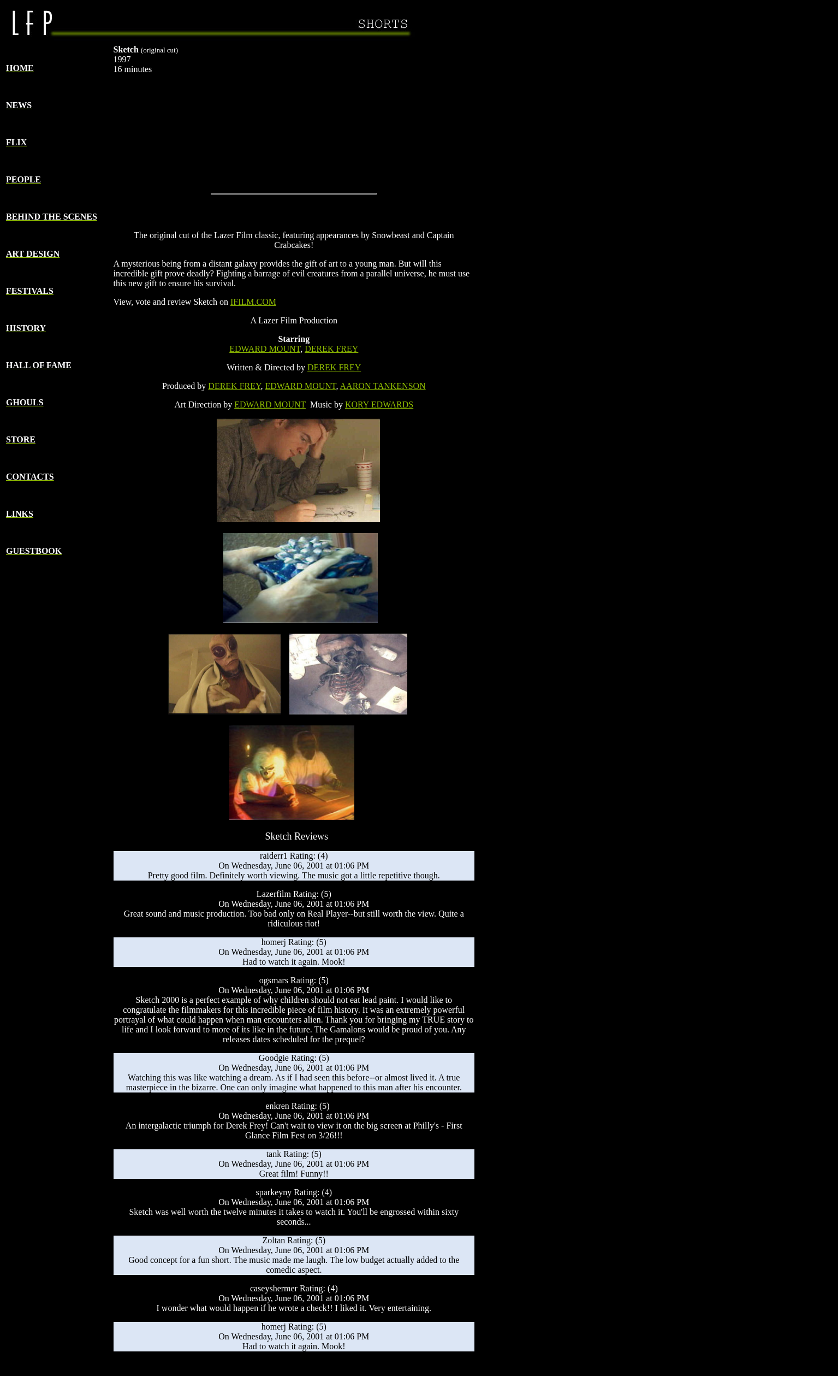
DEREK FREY (331, 348)
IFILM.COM (253, 301)
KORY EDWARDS (379, 404)
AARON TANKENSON (383, 386)
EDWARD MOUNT (264, 348)
